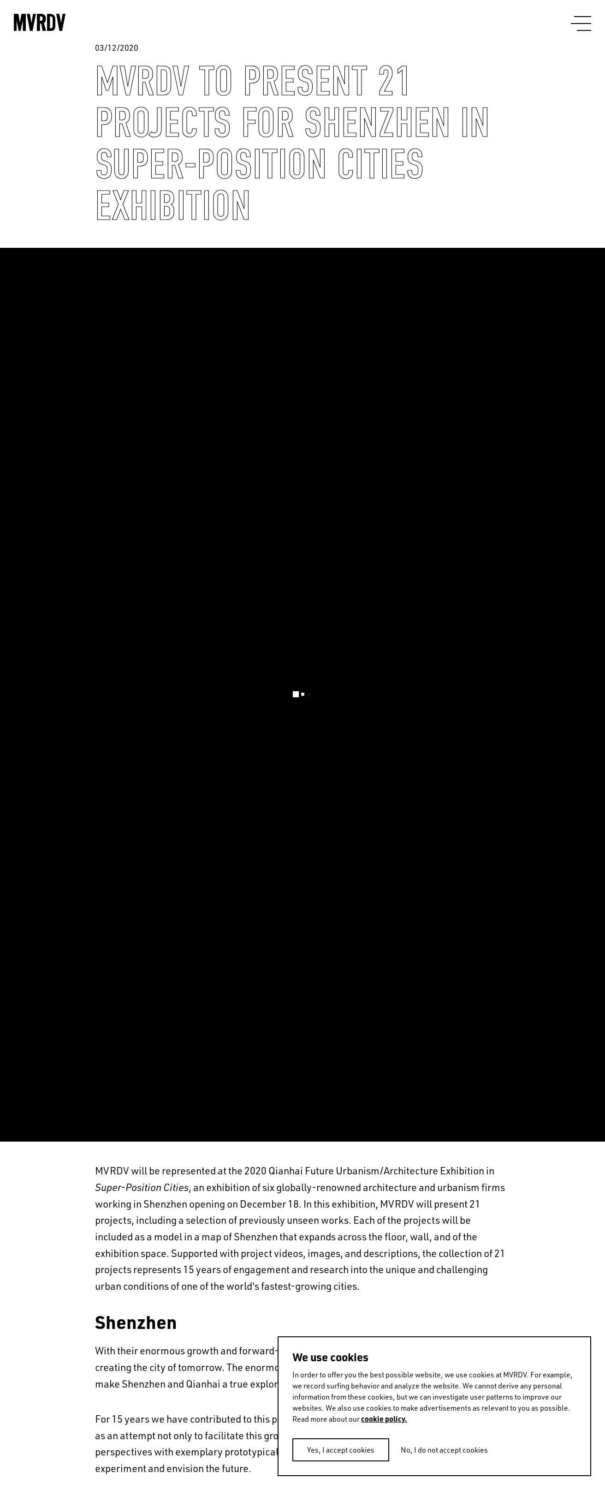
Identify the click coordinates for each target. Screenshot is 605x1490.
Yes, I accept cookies (340, 1449)
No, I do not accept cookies (444, 1449)
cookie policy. (384, 1419)
